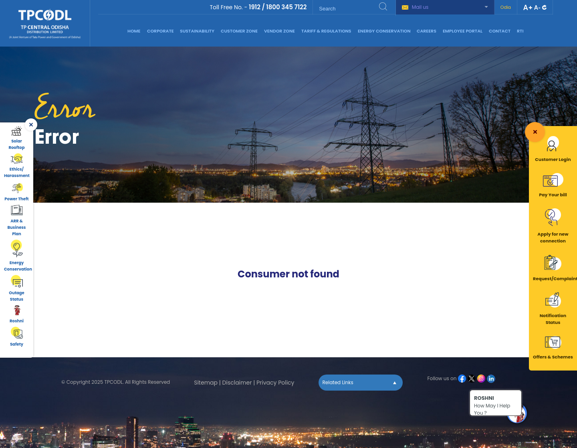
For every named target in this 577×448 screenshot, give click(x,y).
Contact (499, 31)
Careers (426, 31)
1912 (254, 7)
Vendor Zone (279, 31)
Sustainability (197, 31)
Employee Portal (462, 31)
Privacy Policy (275, 383)
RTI (520, 31)
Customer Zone (239, 31)
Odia (505, 7)
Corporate (160, 31)
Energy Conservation (384, 31)
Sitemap (206, 383)
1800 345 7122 (286, 7)
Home (133, 31)
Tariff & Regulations (326, 31)
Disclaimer (237, 383)
